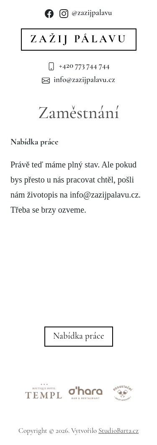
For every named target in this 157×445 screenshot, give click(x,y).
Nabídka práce (78, 336)
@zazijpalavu (85, 13)
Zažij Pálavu (78, 39)
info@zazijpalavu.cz (78, 80)
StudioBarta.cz (118, 431)
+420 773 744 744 (78, 66)
